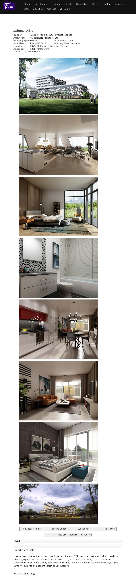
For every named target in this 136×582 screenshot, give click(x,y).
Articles (119, 4)
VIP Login (65, 9)
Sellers (107, 4)
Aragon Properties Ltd (42, 35)
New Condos (41, 4)
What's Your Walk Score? (24, 574)
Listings (56, 4)
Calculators (82, 4)
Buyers (96, 4)
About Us (38, 9)
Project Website (63, 35)
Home (27, 4)
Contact (51, 9)
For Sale (68, 4)
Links (26, 9)
